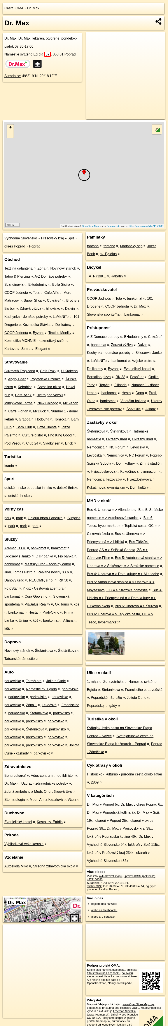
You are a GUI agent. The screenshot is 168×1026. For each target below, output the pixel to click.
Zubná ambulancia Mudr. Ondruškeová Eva (38, 791)
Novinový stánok (63, 268)
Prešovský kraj (52, 238)
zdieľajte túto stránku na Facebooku (112, 971)
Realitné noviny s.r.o (53, 572)
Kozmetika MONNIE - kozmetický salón (34, 341)
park (7, 518)
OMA (19, 8)
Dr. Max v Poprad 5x (103, 804)
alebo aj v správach (103, 916)
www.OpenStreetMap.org (138, 1004)
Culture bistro (32, 435)
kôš (76, 604)
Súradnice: (12, 76)
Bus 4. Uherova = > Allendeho (110, 510)
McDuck (39, 411)
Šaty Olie (133, 409)
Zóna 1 (31, 705)
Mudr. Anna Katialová (46, 799)
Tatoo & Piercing (17, 276)
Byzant (38, 333)
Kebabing (25, 387)
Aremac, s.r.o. (15, 548)
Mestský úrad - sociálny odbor (48, 564)
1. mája (92, 681)
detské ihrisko (15, 488)
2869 (95, 782)
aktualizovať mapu (110, 876)
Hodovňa (42, 419)
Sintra (25, 349)
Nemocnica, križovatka (104, 479)
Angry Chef (17, 379)
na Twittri (127, 973)
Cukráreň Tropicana (19, 371)
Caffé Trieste (47, 427)
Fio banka (65, 556)
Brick (69, 443)
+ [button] (10, 128)
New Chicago (47, 403)
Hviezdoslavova (103, 471)
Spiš (71, 238)
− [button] (10, 134)
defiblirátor (66, 775)
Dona (140, 393)
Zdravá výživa (30, 308)
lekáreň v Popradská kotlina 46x (112, 836)
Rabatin (117, 276)
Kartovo (10, 349)
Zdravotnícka (113, 681)
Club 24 (32, 443)
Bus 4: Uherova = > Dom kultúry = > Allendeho (123, 574)
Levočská (49, 705)
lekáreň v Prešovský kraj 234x (110, 853)
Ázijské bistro (142, 361)
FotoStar (11, 588)
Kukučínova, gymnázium (139, 471)
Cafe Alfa (51, 292)
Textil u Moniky (59, 333)
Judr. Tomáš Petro (18, 572)
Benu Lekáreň (15, 775)
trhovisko (53, 308)
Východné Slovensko (20, 238)
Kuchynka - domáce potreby (26, 316)
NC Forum (117, 447)
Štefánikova (44, 650)
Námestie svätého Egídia (27, 54)
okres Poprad (14, 246)
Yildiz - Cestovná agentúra (43, 588)
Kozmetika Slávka (37, 325)
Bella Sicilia (61, 284)
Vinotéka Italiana (133, 401)
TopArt (104, 385)
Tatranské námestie (19, 659)
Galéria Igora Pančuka (45, 518)
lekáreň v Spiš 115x (143, 844)
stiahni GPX (94, 886)
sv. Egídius (108, 254)
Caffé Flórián (18, 411)
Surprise (73, 518)
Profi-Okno (50, 612)
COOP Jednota (16, 292)
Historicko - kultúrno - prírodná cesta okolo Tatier (124, 774)
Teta (36, 292)
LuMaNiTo (60, 316)
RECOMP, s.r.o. (41, 580)
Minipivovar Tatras (18, 403)
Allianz (68, 620)
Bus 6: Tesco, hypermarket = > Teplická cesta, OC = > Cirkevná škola (123, 526)
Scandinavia (13, 284)
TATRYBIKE (96, 276)
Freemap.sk (113, 226)
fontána (93, 246)
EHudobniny (37, 284)
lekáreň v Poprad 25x (111, 820)
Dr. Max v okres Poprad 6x (141, 804)
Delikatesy (63, 325)
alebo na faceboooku (104, 910)
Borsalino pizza (49, 387)
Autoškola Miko (16, 866)
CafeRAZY (23, 395)
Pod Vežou (12, 443)
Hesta (33, 612)
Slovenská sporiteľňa (103, 314)
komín (9, 465)
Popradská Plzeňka (45, 379)
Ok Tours (62, 604)
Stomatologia (14, 799)
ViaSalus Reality (37, 604)
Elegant (41, 349)
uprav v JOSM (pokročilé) (139, 876)
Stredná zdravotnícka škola (54, 866)
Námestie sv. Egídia (41, 689)
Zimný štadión (151, 463)
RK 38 (63, 580)
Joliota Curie (56, 681)
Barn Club (24, 427)
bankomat (38, 548)
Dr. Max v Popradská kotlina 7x (111, 812)
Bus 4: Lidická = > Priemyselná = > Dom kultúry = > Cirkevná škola (125, 598)
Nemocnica (96, 447)
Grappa (24, 419)
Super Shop (33, 300)
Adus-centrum (42, 775)
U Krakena (69, 371)
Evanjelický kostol (18, 822)
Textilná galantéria (18, 268)
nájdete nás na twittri (104, 903)
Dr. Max (33, 8)
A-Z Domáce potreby (51, 276)
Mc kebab (70, 403)
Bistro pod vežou (50, 395)
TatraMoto (33, 681)
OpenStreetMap (90, 226)
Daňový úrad (14, 580)
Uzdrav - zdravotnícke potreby (44, 783)
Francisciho (70, 705)
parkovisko (12, 681)
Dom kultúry (125, 463)
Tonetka (60, 419)
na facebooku (116, 969)
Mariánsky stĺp (131, 246)
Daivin (70, 308)
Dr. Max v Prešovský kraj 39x (129, 828)
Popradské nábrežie (106, 697)
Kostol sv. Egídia (50, 822)
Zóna (41, 268)
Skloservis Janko (17, 556)
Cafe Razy (48, 371)
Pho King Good (60, 435)
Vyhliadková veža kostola (24, 844)
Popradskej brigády (102, 706)
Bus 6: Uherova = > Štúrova (136, 606)
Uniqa (23, 620)
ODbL (135, 1007)
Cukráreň (54, 300)
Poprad (34, 246)
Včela (72, 799)
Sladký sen (51, 443)
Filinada (120, 385)
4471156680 (95, 879)
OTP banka (44, 556)
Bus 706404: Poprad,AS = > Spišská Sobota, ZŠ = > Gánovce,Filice (118, 550)
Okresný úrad (116, 439)
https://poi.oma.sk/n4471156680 (146, 226)
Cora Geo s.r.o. (37, 596)
